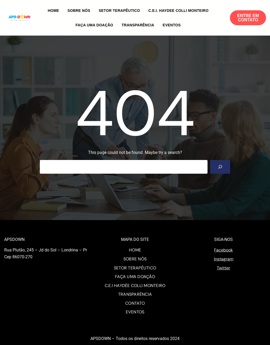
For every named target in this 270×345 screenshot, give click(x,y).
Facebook (223, 250)
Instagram (223, 259)
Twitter (223, 268)
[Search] (220, 167)
